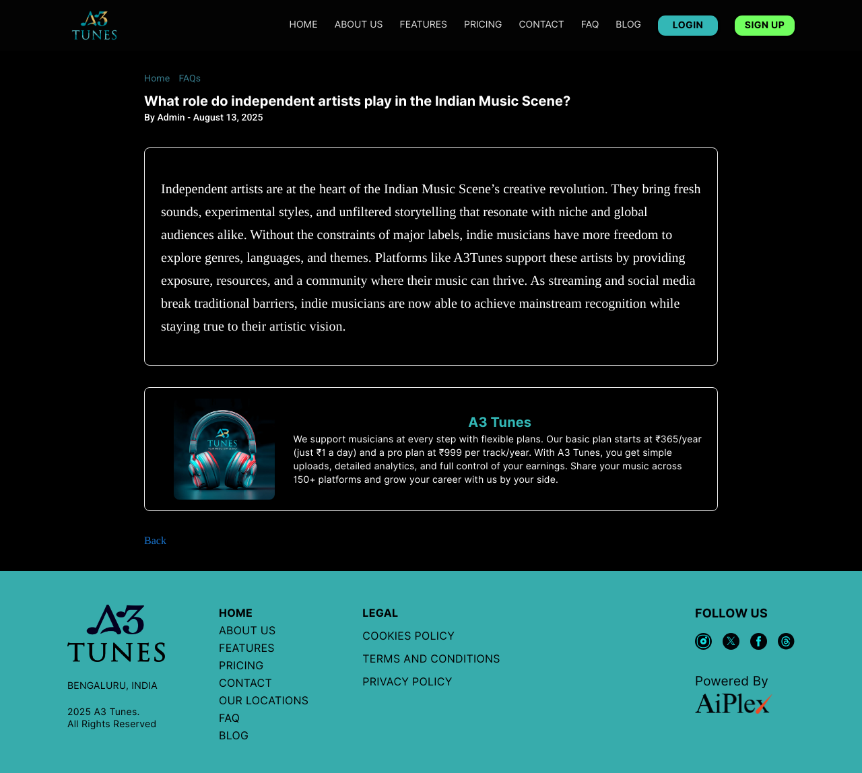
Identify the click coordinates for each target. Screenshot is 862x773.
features (423, 25)
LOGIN (688, 25)
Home (304, 25)
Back (155, 541)
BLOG (628, 25)
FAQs (189, 78)
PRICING (483, 25)
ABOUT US (359, 25)
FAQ (590, 25)
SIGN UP (765, 25)
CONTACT (541, 25)
